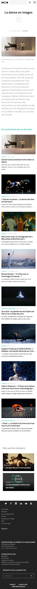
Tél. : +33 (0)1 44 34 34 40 (9, 548)
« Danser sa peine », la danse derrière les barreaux (17, 200)
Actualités (4, 509)
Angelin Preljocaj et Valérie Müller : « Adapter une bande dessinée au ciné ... (18, 350)
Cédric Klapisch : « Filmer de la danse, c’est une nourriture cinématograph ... (18, 387)
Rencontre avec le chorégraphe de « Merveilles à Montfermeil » (17, 237)
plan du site (23, 584)
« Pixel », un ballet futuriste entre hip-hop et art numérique (18, 424)
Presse (3, 516)
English (4, 529)
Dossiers (4, 511)
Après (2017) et (11, 391)
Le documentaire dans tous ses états (18, 486)
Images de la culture (7, 560)
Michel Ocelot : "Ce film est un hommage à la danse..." (14, 275)
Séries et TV (5, 196)
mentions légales (18, 586)
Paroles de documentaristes (18, 467)
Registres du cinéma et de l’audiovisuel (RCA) (15, 562)
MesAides (4, 556)
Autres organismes (7, 514)
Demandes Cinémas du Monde (10, 564)
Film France (5, 558)
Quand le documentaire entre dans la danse (17, 160)
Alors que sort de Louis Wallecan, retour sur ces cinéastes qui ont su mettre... (15, 167)
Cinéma (3, 157)
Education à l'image (7, 519)
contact (12, 584)
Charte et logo (6, 523)
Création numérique (8, 308)
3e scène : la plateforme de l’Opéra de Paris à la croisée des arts (17, 312)
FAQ (2, 521)
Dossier (8, 465)
